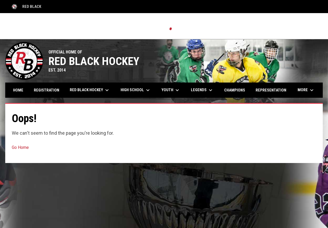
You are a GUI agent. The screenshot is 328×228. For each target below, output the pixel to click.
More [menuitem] (306, 90)
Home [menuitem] (18, 90)
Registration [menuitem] (46, 90)
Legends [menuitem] (202, 90)
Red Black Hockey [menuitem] (90, 90)
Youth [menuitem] (171, 90)
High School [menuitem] (136, 90)
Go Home (20, 147)
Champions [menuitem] (234, 90)
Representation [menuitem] (271, 90)
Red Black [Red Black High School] (25, 6)
